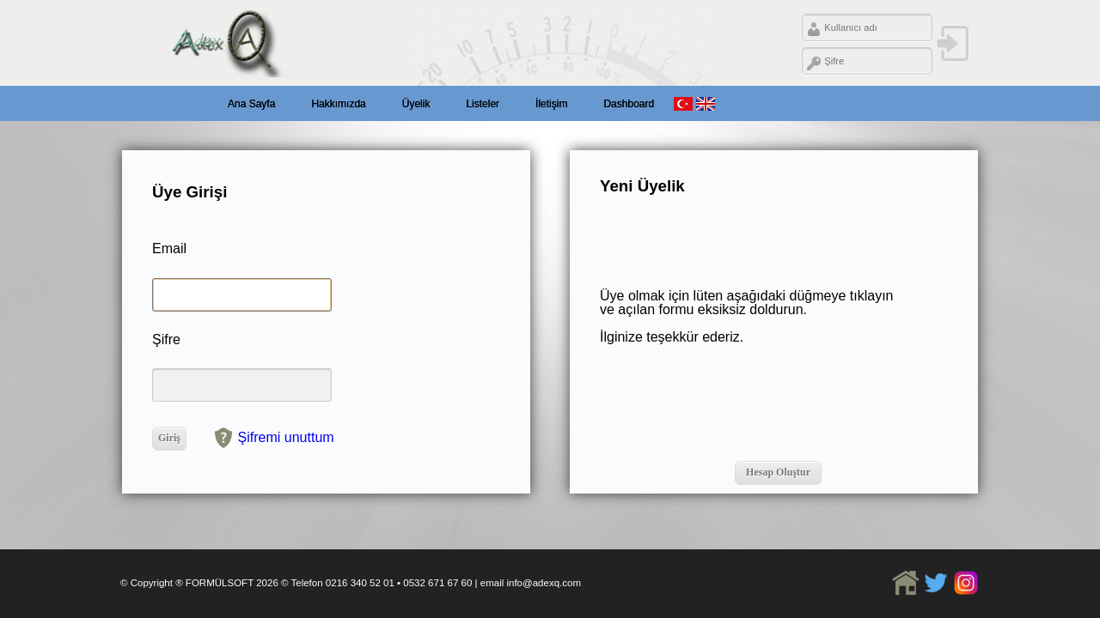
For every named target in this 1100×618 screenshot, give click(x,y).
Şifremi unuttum (286, 436)
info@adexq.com (543, 583)
